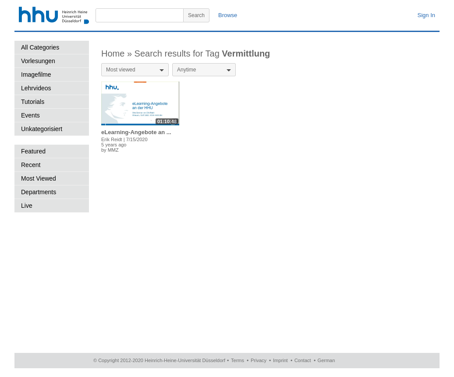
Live (26, 205)
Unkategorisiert (41, 128)
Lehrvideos (36, 88)
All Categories (40, 47)
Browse (227, 15)
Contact (302, 360)
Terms (237, 360)
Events (30, 115)
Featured (33, 151)
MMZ (113, 150)
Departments (38, 192)
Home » (118, 53)
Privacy (258, 360)
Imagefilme (36, 74)
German (326, 360)
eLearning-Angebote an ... (136, 132)
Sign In (426, 15)
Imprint (280, 360)
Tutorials (32, 101)
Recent (30, 164)
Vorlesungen (38, 60)
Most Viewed (38, 178)
